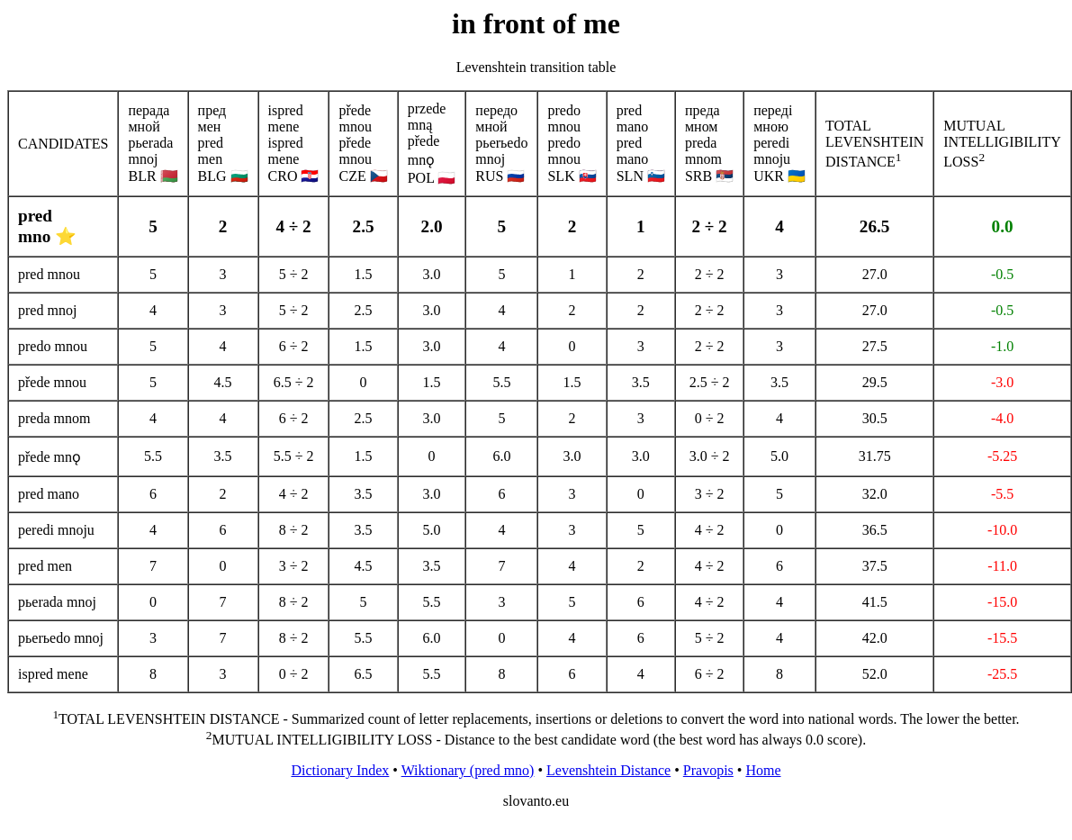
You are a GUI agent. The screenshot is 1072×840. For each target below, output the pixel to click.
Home (762, 770)
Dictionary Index (340, 770)
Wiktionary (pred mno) (468, 770)
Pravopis (708, 770)
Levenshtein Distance (608, 770)
